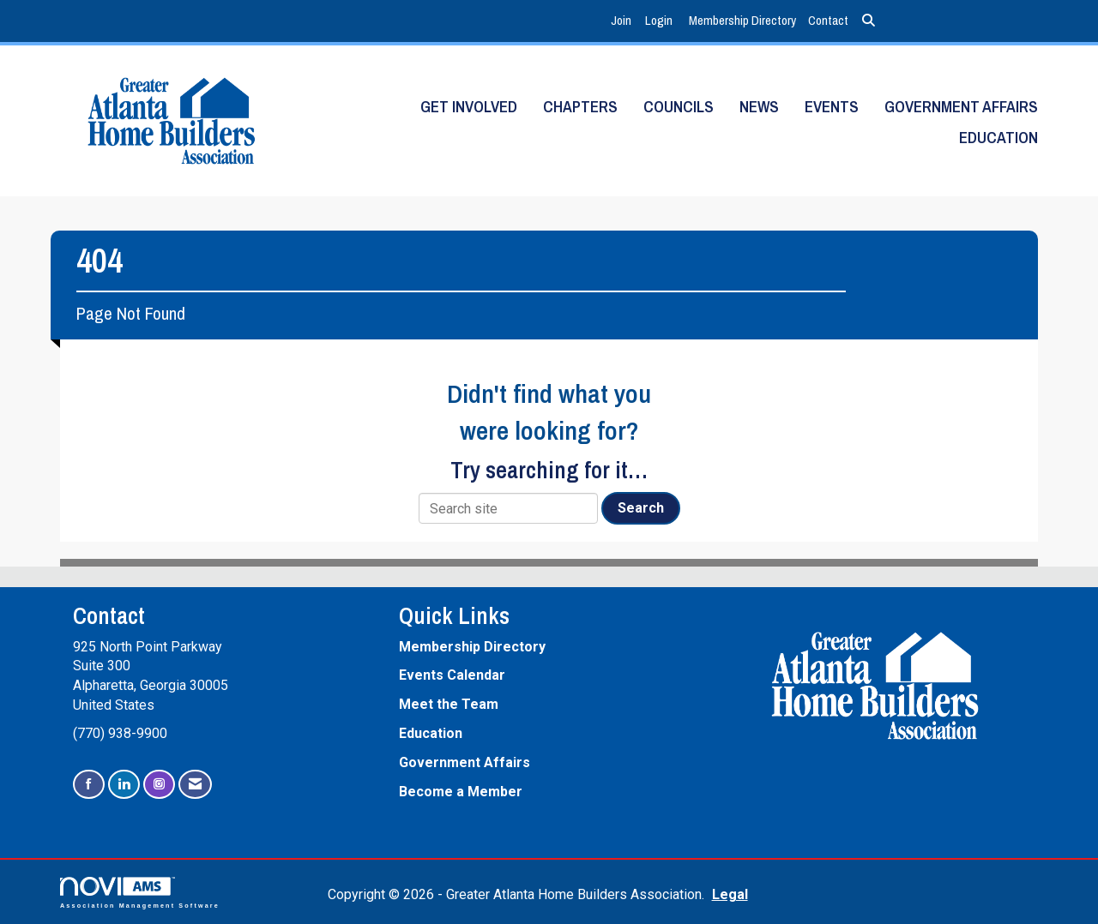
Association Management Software (140, 893)
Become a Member (460, 791)
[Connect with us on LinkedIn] (124, 785)
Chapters (580, 106)
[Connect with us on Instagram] (159, 785)
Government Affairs (961, 106)
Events (832, 106)
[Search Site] (868, 21)
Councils (678, 106)
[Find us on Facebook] (89, 785)
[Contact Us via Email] (195, 785)
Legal (727, 894)
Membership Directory (742, 20)
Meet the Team (448, 704)
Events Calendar (452, 675)
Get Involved (468, 106)
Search (641, 508)
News (759, 106)
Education (998, 137)
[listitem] (623, 21)
